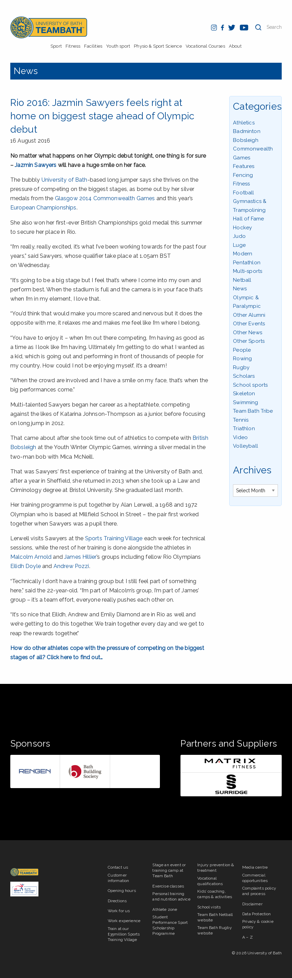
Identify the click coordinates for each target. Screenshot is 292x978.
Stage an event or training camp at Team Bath (169, 870)
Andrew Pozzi (71, 566)
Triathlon (244, 428)
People (242, 350)
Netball (242, 280)
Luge (239, 245)
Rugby (241, 367)
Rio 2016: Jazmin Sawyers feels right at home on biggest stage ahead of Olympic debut (102, 116)
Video (240, 437)
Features (243, 166)
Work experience (124, 920)
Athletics (243, 123)
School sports (250, 385)
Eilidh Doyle (25, 566)
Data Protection (256, 913)
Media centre (255, 867)
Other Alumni (249, 315)
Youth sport (118, 46)
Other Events (249, 324)
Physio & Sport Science (158, 46)
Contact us (118, 867)
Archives (252, 470)
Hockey (242, 228)
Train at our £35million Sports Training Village (124, 934)
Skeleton (244, 393)
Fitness (73, 46)
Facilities (93, 46)
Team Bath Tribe (253, 411)
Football (243, 193)
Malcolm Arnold (30, 557)
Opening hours (122, 890)
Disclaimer (252, 904)
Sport (56, 46)
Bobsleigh (245, 140)
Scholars (244, 376)
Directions (117, 900)
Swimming (245, 402)
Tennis (240, 420)
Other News (247, 332)
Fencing (243, 175)
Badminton (246, 131)
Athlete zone (164, 909)
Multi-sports (247, 271)
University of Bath (64, 180)
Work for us (119, 910)
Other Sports (249, 341)
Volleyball (245, 446)
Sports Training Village (114, 538)
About (235, 46)
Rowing (242, 358)
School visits (209, 907)
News (26, 71)
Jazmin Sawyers (35, 165)
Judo (239, 236)
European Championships (43, 207)
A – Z (247, 937)
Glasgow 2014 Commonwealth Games (105, 198)
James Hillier (80, 557)
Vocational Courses (205, 46)
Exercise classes (168, 886)
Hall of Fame (248, 219)
